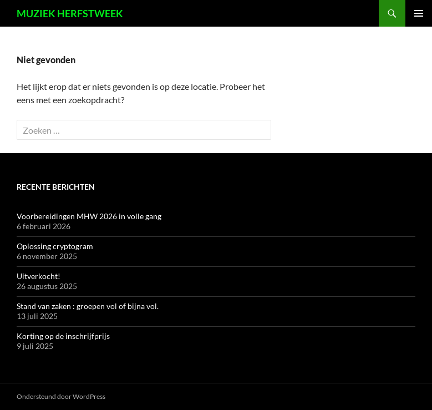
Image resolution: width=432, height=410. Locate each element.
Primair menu (418, 13)
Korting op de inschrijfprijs (63, 336)
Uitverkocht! (38, 276)
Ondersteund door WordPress (61, 396)
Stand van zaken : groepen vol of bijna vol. (88, 306)
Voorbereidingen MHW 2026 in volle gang (89, 216)
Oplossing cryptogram (55, 246)
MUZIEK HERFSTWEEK (70, 13)
